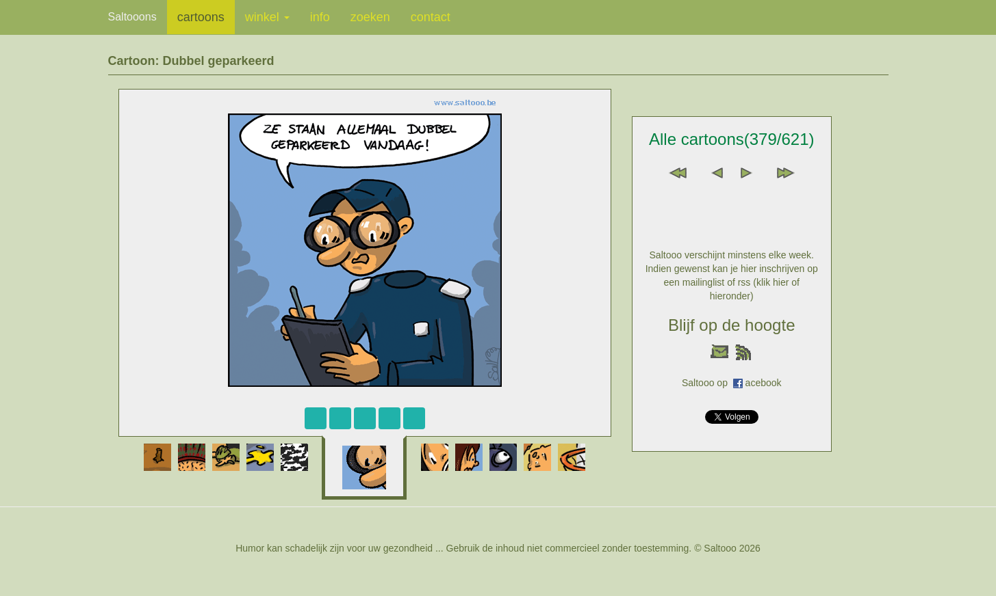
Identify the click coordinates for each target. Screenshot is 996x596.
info (320, 17)
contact (430, 17)
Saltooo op (707, 382)
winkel (267, 17)
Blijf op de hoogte (731, 325)
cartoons (201, 17)
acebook (763, 382)
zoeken (370, 17)
